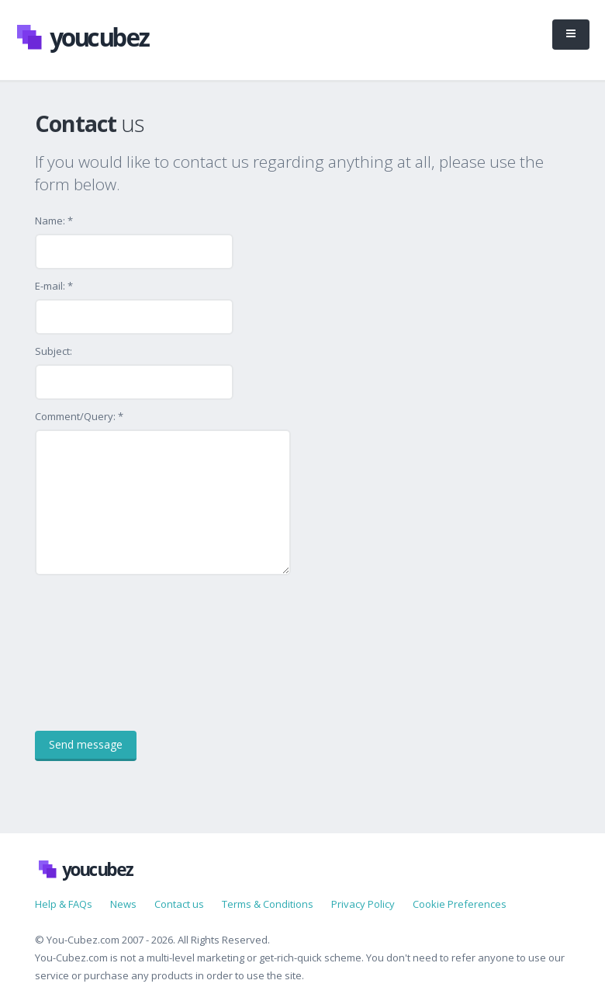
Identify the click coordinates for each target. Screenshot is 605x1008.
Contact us (179, 904)
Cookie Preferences (459, 904)
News (123, 904)
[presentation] (153, 653)
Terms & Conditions (267, 904)
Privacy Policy (363, 904)
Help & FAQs (63, 904)
